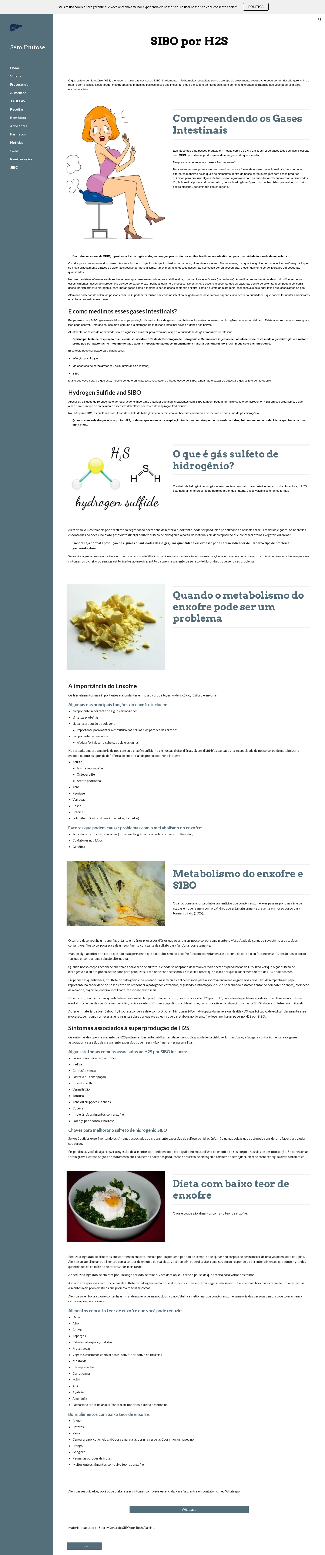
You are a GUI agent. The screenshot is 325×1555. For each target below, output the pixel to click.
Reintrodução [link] (21, 159)
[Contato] (84, 1546)
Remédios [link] (18, 117)
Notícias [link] (16, 142)
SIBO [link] (14, 167)
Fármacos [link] (18, 134)
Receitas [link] (17, 109)
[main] (189, 41)
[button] (320, 19)
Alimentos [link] (18, 93)
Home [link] (15, 68)
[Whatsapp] (189, 1509)
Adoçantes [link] (18, 126)
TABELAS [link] (17, 101)
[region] (162, 7)
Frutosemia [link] (19, 84)
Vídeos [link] (15, 76)
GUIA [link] (14, 151)
